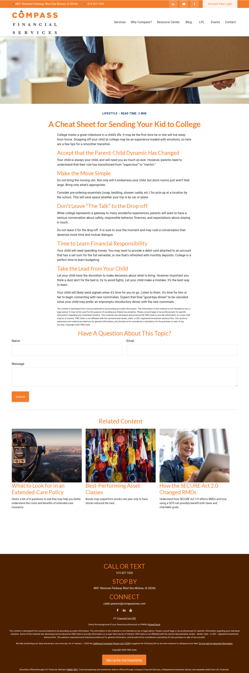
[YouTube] (184, 4)
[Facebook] (194, 4)
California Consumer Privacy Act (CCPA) (112, 643)
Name (16, 341)
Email (130, 341)
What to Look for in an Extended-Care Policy (38, 488)
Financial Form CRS (126, 618)
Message (18, 364)
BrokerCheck (154, 624)
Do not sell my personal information (215, 643)
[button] (119, 22)
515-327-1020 (93, 3)
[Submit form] (20, 396)
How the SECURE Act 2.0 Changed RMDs (189, 488)
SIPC (75, 669)
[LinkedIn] (173, 4)
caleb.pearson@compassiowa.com (124, 603)
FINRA (70, 669)
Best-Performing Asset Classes (113, 488)
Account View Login (220, 3)
